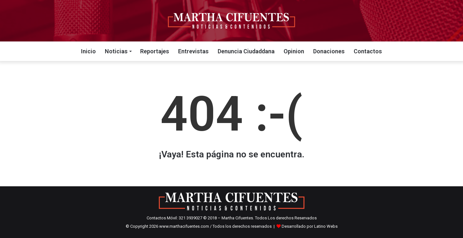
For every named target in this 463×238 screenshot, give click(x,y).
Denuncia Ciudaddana (246, 51)
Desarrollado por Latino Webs (310, 226)
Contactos (368, 51)
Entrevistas (193, 51)
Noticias (116, 51)
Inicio (88, 51)
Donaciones (329, 51)
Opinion (294, 51)
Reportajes (154, 51)
